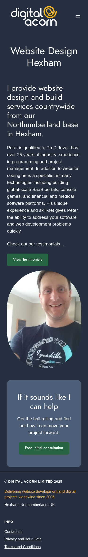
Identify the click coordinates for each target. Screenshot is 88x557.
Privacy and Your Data (23, 539)
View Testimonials (27, 259)
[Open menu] (78, 16)
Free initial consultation (44, 447)
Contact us (13, 532)
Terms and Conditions (22, 547)
